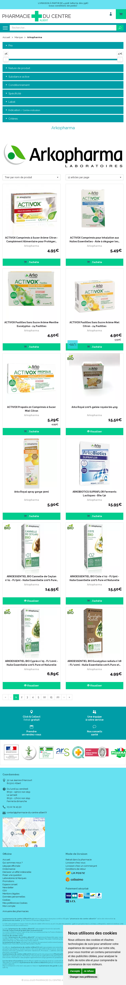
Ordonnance (9, 869)
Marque (19, 37)
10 (44, 697)
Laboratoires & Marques (14, 878)
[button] (32, 177)
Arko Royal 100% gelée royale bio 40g (95, 407)
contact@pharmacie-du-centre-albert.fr (27, 812)
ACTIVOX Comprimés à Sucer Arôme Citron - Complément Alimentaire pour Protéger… (31, 239)
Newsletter (8, 887)
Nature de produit (17, 68)
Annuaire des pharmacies (15, 911)
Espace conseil (10, 884)
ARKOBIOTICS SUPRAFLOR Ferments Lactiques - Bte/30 (94, 493)
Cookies (6, 899)
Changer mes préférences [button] (83, 976)
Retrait (32, 715)
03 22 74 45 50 (14, 806)
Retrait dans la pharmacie (79, 859)
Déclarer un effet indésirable (17, 872)
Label (10, 102)
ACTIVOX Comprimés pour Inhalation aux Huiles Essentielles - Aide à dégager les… (95, 239)
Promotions (8, 881)
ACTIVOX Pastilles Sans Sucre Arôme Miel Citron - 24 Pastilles (94, 324)
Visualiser (94, 431)
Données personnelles (14, 896)
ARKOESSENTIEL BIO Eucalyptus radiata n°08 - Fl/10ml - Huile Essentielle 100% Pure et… (94, 663)
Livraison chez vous (75, 862)
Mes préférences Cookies (15, 903)
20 (57, 697)
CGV (5, 890)
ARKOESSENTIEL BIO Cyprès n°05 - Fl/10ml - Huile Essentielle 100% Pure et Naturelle (31, 663)
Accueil (7, 37)
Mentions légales (11, 893)
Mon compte (9, 906)
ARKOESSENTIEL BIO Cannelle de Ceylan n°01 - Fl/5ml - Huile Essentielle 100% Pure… (31, 578)
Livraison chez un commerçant (81, 865)
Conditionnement (17, 85)
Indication (22, 110)
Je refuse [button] (89, 971)
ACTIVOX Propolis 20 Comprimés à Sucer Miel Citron (31, 409)
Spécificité (13, 93)
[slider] (6, 59)
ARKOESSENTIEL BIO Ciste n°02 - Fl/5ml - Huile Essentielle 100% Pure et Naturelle (94, 578)
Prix (9, 45)
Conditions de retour (76, 869)
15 (51, 697)
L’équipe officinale (11, 865)
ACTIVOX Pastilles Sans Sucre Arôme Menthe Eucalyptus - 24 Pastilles (31, 324)
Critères (11, 118)
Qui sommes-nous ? (13, 862)
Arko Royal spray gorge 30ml (31, 491)
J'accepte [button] (75, 971)
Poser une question (12, 875)
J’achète (31, 261)
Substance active (17, 76)
